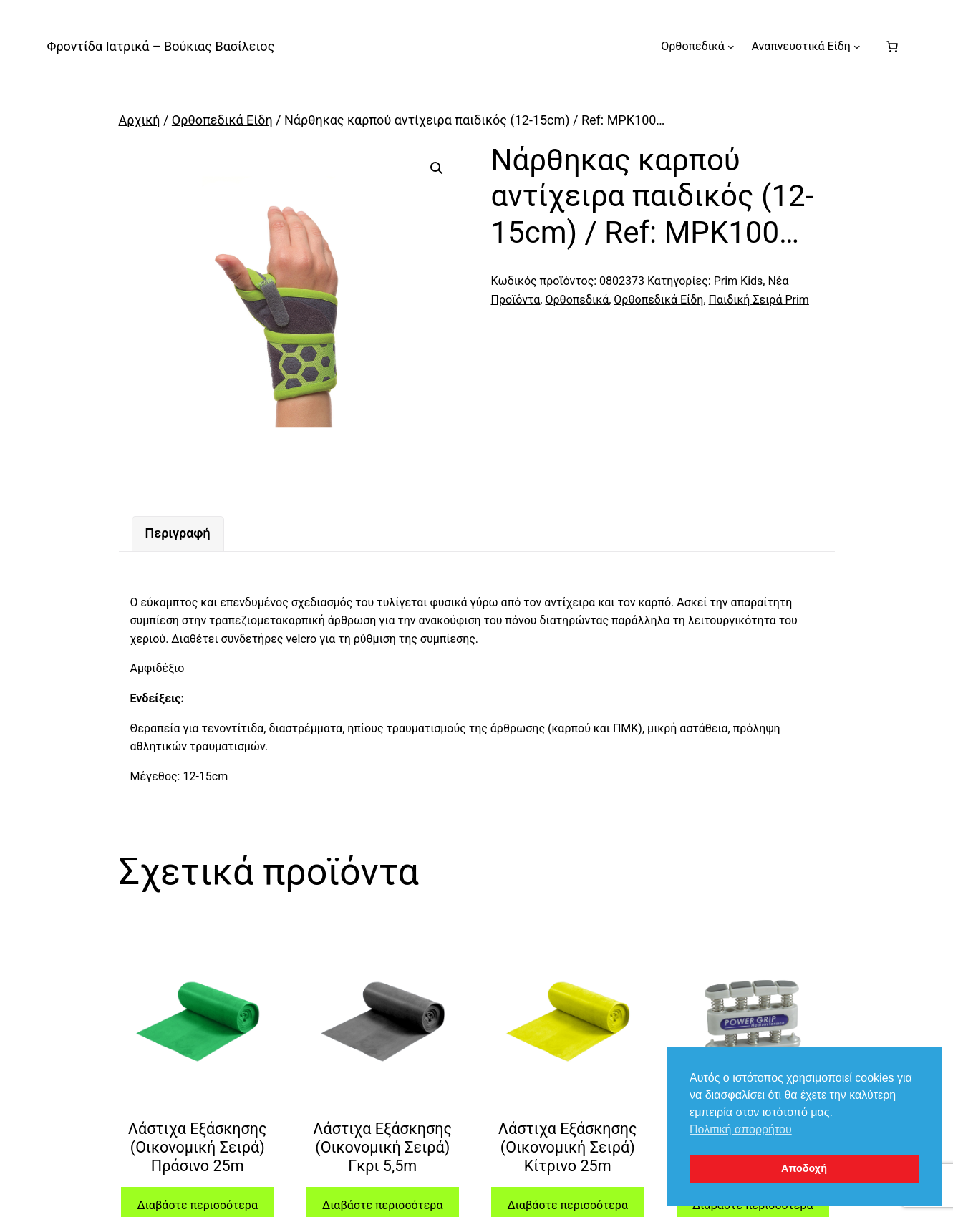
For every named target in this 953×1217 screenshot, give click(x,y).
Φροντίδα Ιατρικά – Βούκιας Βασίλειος (161, 46)
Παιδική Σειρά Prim (759, 299)
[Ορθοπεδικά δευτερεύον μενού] (731, 46)
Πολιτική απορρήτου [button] (741, 1129)
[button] (437, 168)
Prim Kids (738, 281)
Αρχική (139, 119)
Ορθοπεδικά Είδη (222, 119)
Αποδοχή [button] (804, 1168)
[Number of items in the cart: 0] (892, 46)
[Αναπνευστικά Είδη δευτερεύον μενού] (857, 46)
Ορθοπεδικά (577, 299)
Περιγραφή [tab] (178, 532)
